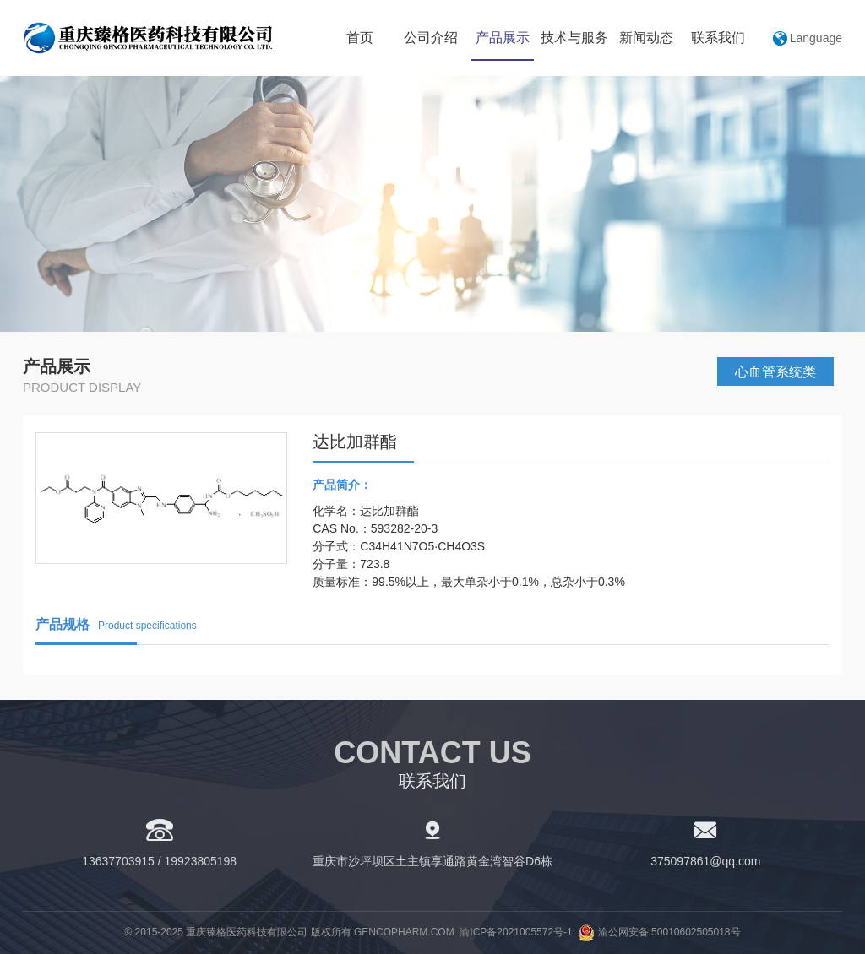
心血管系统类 (775, 372)
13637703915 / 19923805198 (159, 861)
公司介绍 (431, 37)
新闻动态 (646, 37)
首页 (359, 37)
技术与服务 (574, 37)
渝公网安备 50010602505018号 (659, 932)
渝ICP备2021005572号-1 (516, 932)
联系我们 (718, 37)
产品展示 (503, 37)
